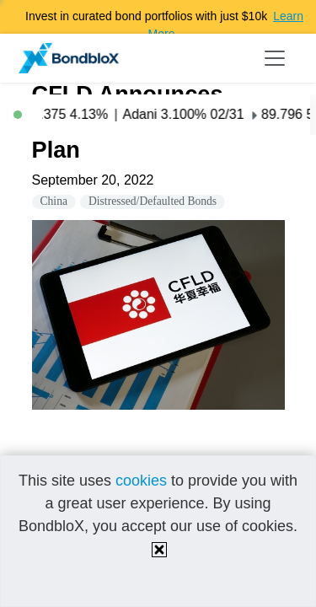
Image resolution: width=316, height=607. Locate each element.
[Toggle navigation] (274, 58)
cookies (141, 480)
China (53, 201)
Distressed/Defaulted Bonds (152, 201)
